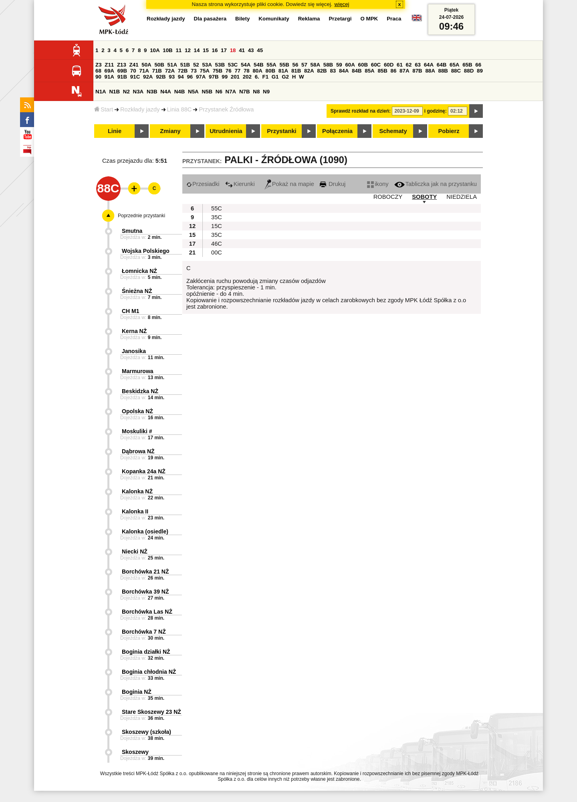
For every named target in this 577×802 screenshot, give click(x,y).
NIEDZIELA (461, 197)
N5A (193, 92)
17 (224, 50)
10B (167, 50)
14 (197, 50)
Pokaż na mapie (289, 184)
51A (172, 65)
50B (159, 65)
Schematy (393, 131)
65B (467, 65)
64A (429, 65)
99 (225, 77)
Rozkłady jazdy (140, 109)
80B (270, 71)
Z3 (98, 65)
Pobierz (449, 131)
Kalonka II (135, 511)
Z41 (134, 65)
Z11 (109, 65)
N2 (126, 92)
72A (170, 71)
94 (181, 77)
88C (456, 71)
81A (283, 71)
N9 (266, 92)
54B (258, 65)
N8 (256, 92)
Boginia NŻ (136, 692)
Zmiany (170, 131)
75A (205, 71)
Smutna (132, 231)
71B (157, 71)
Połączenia (337, 131)
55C (216, 208)
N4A (165, 92)
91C (135, 77)
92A (148, 77)
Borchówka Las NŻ (147, 611)
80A (257, 71)
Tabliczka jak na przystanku (435, 184)
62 (409, 65)
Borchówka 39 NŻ (145, 591)
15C (216, 226)
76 (229, 71)
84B (356, 71)
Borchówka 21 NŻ (145, 571)
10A (154, 50)
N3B (152, 92)
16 (215, 50)
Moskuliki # (137, 431)
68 (98, 71)
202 (247, 77)
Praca (394, 19)
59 (339, 65)
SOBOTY (424, 197)
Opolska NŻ (137, 411)
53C (233, 65)
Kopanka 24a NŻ (143, 471)
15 (206, 50)
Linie (114, 131)
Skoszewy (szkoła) (146, 732)
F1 (265, 77)
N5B (207, 92)
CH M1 (130, 311)
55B (284, 65)
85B (382, 71)
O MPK (369, 19)
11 (179, 50)
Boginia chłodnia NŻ (149, 672)
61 (400, 65)
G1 (275, 77)
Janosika (134, 351)
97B (213, 77)
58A (315, 65)
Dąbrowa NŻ (138, 451)
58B (328, 65)
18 (233, 50)
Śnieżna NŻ (137, 291)
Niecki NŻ (134, 551)
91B (122, 77)
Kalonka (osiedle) (145, 531)
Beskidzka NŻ (140, 391)
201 (235, 77)
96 (190, 77)
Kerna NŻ (134, 331)
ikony (377, 184)
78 (247, 71)
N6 (219, 92)
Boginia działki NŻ (146, 651)
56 (296, 65)
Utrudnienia (226, 131)
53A (207, 65)
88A (430, 71)
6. (257, 77)
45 (260, 50)
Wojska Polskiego (145, 251)
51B (185, 65)
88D (469, 71)
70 (133, 71)
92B (160, 77)
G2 (285, 77)
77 (237, 71)
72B (183, 71)
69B (122, 71)
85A (369, 71)
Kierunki (240, 184)
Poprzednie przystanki (141, 215)
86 (394, 71)
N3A (138, 92)
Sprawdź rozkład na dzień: (361, 111)
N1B (114, 92)
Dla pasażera (210, 19)
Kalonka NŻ (137, 491)
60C (376, 65)
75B (217, 71)
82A (309, 71)
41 (242, 50)
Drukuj (332, 184)
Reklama (309, 19)
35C (216, 217)
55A (271, 65)
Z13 (121, 65)
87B (417, 71)
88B (443, 71)
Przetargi (340, 19)
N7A (231, 92)
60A (350, 65)
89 (480, 71)
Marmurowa (137, 371)
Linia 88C (179, 109)
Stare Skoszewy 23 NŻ (151, 712)
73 (194, 71)
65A (454, 65)
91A (109, 77)
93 (172, 77)
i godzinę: (435, 111)
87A (404, 71)
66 (478, 65)
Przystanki (281, 131)
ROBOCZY (387, 197)
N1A (100, 92)
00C (216, 252)
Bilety (242, 19)
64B (441, 65)
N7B (244, 92)
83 (333, 71)
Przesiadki (203, 184)
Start (103, 109)
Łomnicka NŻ (139, 271)
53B (220, 65)
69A (109, 71)
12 (188, 50)
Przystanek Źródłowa (226, 109)
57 (304, 65)
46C (216, 243)
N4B (179, 92)
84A (344, 71)
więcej (342, 4)
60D (388, 65)
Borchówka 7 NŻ (144, 631)
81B (296, 71)
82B (322, 71)
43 (251, 50)
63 (418, 65)
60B (363, 65)
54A (245, 65)
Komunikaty (273, 19)
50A (146, 65)
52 (196, 65)
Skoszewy (135, 752)
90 (98, 77)
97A (201, 77)
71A (144, 71)
